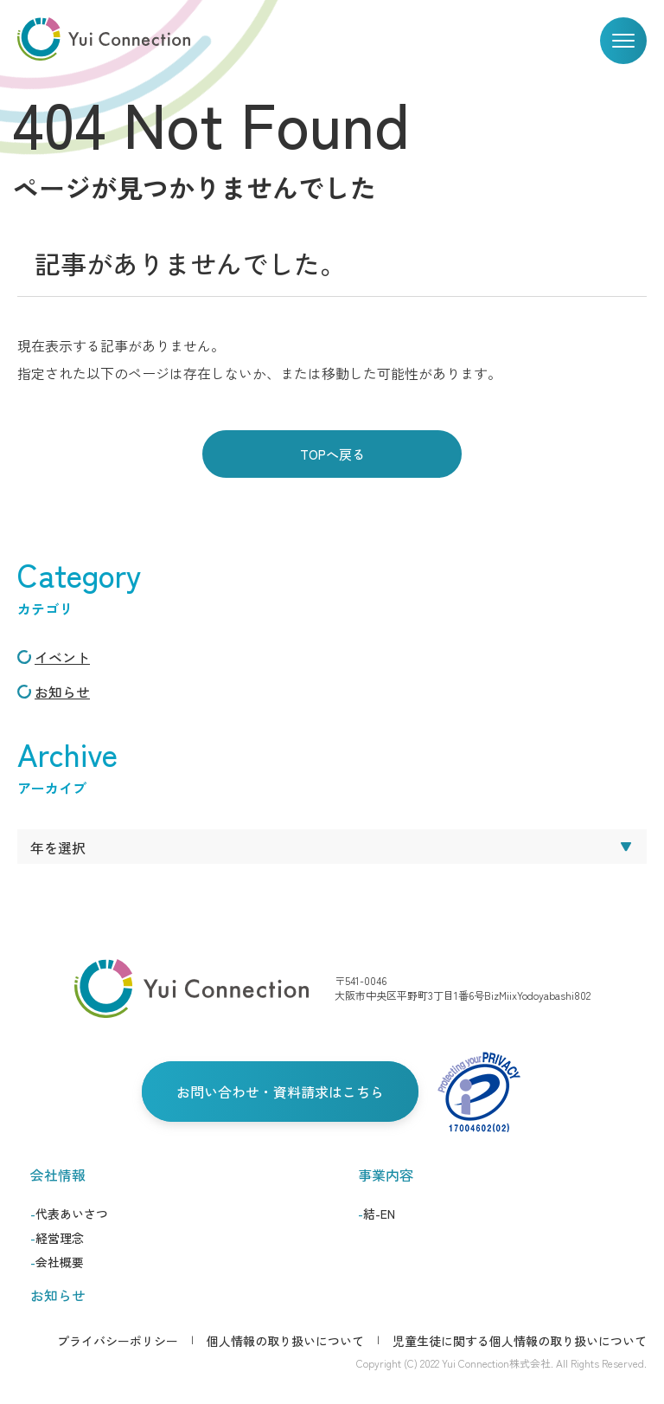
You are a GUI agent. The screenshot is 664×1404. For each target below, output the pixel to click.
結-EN (379, 1213)
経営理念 (59, 1237)
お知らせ (62, 691)
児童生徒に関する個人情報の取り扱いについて (520, 1340)
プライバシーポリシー (117, 1340)
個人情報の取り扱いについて (285, 1340)
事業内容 (385, 1174)
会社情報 (58, 1174)
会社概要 (59, 1262)
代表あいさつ (71, 1213)
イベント (62, 657)
